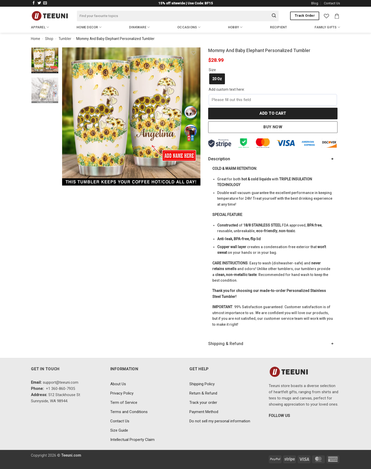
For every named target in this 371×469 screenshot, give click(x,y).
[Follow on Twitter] (39, 3)
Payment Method (203, 411)
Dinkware (139, 27)
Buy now (272, 127)
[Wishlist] (326, 16)
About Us (118, 384)
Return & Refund (203, 393)
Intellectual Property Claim (132, 439)
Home (35, 39)
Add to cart (272, 113)
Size (212, 70)
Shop (49, 39)
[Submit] (273, 16)
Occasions (188, 27)
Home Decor (89, 27)
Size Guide (119, 430)
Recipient (278, 27)
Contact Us (332, 3)
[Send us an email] (45, 3)
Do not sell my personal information (219, 421)
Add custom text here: (227, 89)
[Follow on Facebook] (34, 3)
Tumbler (64, 39)
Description (219, 158)
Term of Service (123, 402)
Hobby (235, 27)
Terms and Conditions (129, 411)
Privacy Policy (121, 393)
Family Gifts (327, 27)
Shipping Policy (202, 384)
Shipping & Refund (225, 343)
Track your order (203, 402)
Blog (314, 3)
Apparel (40, 27)
